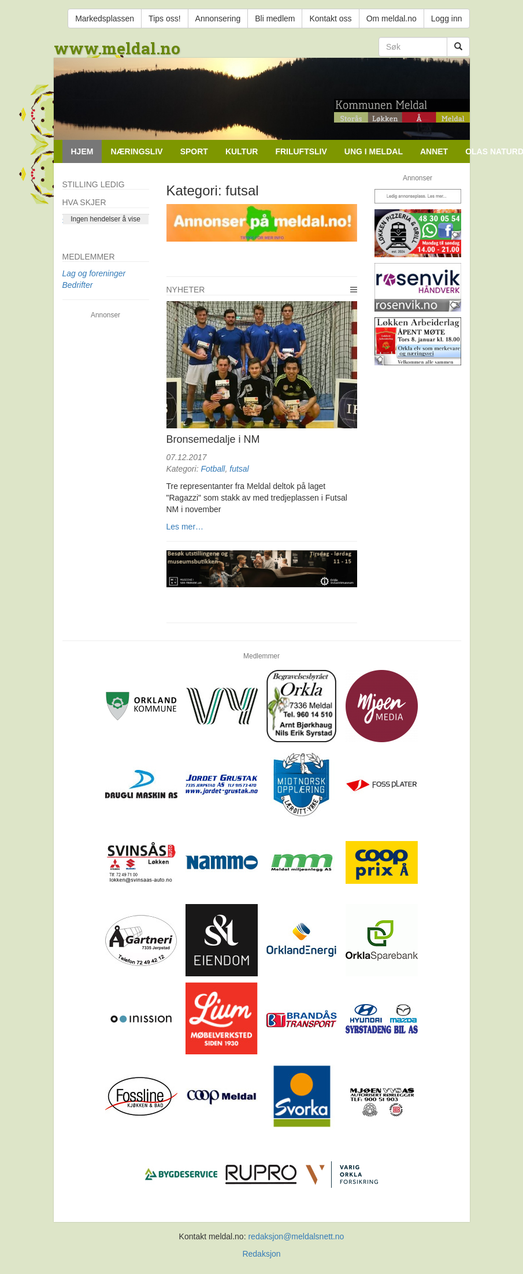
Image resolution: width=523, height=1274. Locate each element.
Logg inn (446, 18)
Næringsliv (136, 151)
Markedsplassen (104, 18)
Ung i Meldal (373, 151)
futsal (238, 468)
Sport (194, 151)
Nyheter (185, 289)
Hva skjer (84, 202)
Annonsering (218, 18)
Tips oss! (165, 18)
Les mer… (185, 526)
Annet (434, 151)
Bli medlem (275, 18)
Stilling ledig (93, 184)
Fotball (213, 468)
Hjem (82, 151)
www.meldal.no (117, 48)
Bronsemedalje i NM (213, 439)
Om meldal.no (391, 18)
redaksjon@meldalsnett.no (296, 1236)
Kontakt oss (330, 18)
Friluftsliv (301, 151)
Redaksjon (261, 1253)
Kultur (241, 151)
